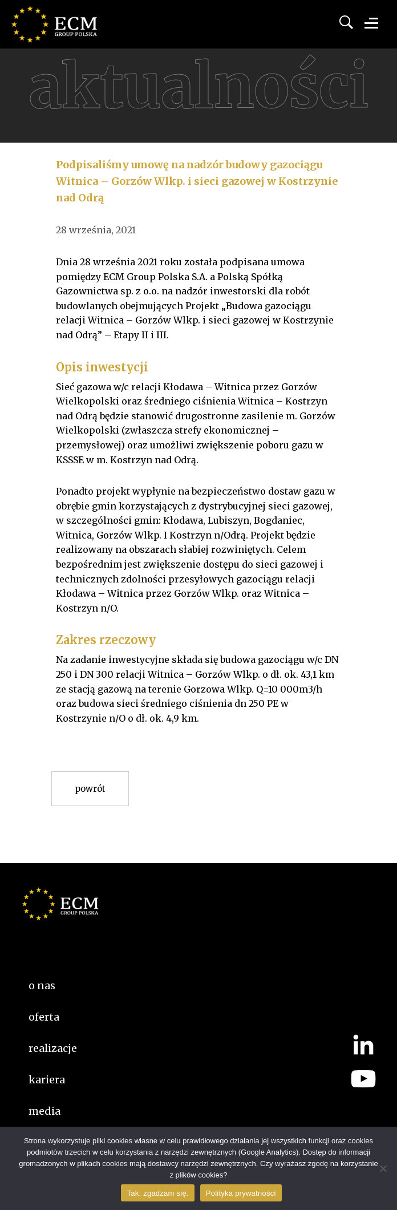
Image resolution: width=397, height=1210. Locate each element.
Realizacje (53, 1048)
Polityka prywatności (241, 1193)
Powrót (90, 788)
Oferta (44, 1016)
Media (44, 1111)
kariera (47, 1079)
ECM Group (71, 34)
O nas (42, 985)
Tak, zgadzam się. (157, 1193)
